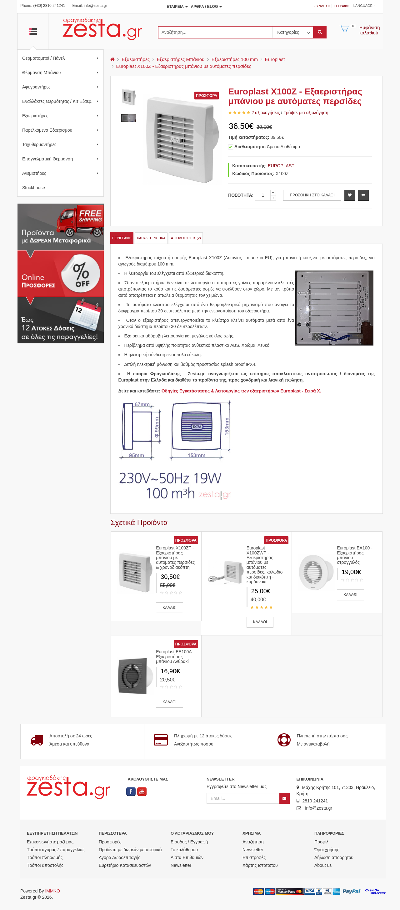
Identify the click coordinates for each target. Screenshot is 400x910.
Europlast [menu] (275, 59)
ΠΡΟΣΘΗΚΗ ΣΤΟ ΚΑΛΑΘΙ (312, 195)
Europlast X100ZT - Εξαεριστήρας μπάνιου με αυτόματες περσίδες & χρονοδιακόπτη (175, 557)
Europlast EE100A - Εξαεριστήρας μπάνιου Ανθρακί (175, 656)
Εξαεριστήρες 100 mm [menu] (235, 59)
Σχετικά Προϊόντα (139, 522)
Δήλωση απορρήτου (333, 857)
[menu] (112, 59)
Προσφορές (110, 841)
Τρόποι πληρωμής (44, 857)
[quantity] (263, 195)
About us (323, 865)
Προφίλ (321, 841)
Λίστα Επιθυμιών (187, 857)
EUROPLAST (281, 165)
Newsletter (181, 865)
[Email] (243, 798)
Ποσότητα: (240, 195)
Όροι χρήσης (326, 849)
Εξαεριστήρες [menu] (136, 59)
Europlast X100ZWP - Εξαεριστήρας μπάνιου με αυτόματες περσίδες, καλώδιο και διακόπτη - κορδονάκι (265, 564)
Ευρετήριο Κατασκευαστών (125, 865)
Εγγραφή (341, 6)
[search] (215, 32)
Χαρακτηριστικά (151, 238)
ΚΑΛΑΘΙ (169, 607)
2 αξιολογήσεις (266, 112)
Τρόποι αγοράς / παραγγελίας (56, 849)
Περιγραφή (122, 238)
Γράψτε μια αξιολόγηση (305, 112)
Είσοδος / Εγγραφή (189, 841)
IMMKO (52, 890)
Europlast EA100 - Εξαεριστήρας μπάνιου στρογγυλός (354, 555)
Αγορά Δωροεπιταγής (119, 857)
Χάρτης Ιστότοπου (260, 865)
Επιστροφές (254, 857)
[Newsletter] (284, 798)
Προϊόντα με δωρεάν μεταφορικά (130, 849)
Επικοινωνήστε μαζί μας (50, 841)
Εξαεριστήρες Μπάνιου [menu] (180, 59)
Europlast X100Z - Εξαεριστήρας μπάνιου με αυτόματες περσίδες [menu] (183, 66)
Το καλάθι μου (184, 849)
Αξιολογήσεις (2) (186, 238)
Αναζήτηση (253, 841)
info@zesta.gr (95, 5)
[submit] (320, 32)
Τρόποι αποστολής (45, 865)
